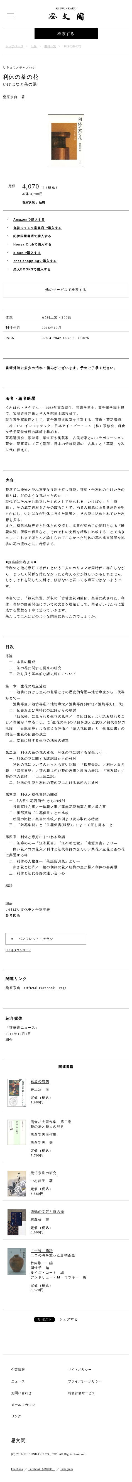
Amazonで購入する (29, 219)
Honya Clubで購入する (32, 244)
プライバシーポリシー (85, 1381)
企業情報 (18, 1370)
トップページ (14, 46)
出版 (34, 46)
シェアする (68, 1319)
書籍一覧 (50, 46)
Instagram (66, 1469)
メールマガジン (23, 1405)
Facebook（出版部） (41, 1469)
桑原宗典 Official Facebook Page (36, 988)
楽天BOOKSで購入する (32, 269)
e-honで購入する (27, 252)
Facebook (17, 1469)
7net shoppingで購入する (35, 261)
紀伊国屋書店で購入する (32, 236)
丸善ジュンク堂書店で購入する (37, 228)
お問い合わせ (21, 1393)
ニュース (18, 1381)
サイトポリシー (80, 1370)
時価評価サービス (81, 1393)
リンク (16, 1416)
